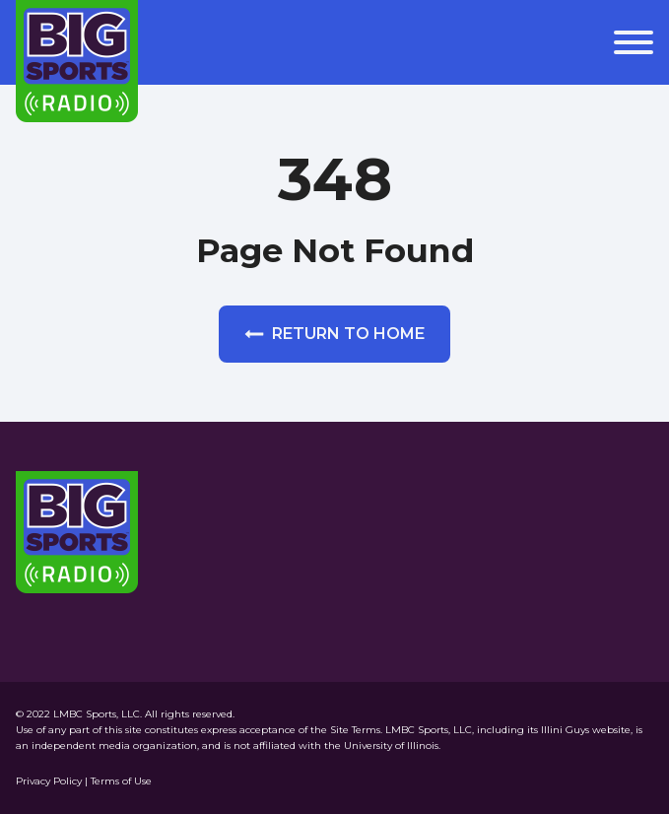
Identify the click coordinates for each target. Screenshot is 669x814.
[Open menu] (633, 42)
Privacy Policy (50, 781)
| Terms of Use (118, 781)
